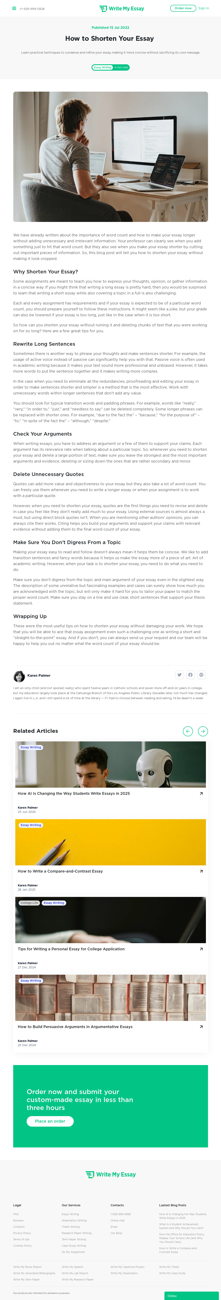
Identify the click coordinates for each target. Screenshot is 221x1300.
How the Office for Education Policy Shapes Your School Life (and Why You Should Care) (181, 1238)
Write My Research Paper (78, 1279)
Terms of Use (21, 1239)
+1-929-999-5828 (32, 9)
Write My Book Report (27, 1267)
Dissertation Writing (74, 1220)
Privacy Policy (22, 1233)
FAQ (16, 1214)
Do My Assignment (73, 1252)
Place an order (50, 1121)
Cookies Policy (22, 1246)
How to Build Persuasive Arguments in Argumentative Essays (111, 1026)
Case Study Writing (74, 1246)
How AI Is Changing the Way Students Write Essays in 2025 (111, 793)
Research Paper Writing (77, 1233)
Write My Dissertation (124, 1273)
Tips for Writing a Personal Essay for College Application (111, 949)
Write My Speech (72, 1267)
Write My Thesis (169, 1267)
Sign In (203, 8)
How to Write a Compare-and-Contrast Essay (111, 871)
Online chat (118, 1220)
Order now (183, 8)
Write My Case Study (172, 1273)
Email (114, 1227)
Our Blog (116, 1233)
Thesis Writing (71, 1227)
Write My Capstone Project (128, 1267)
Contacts (19, 1227)
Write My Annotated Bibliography (34, 1273)
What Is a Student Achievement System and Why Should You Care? (181, 1226)
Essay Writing (102, 67)
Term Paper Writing (74, 1239)
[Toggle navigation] (14, 8)
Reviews (18, 1220)
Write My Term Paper (26, 1279)
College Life (29, 903)
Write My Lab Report (75, 1273)
